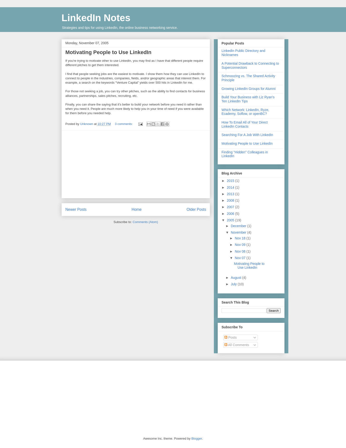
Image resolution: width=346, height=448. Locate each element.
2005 (231, 220)
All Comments (236, 345)
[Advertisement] (136, 164)
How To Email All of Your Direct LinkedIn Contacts (245, 124)
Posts (230, 337)
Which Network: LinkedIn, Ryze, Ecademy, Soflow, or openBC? (245, 112)
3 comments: (124, 124)
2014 (231, 187)
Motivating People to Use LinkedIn (108, 52)
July (234, 284)
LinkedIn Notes (96, 17)
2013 (231, 194)
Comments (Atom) (145, 222)
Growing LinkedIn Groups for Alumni (249, 89)
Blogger (196, 438)
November (239, 232)
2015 (231, 181)
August (236, 278)
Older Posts (196, 209)
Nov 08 (240, 251)
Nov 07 (240, 258)
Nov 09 (240, 245)
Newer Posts (75, 209)
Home (137, 209)
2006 (231, 214)
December (239, 226)
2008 (231, 200)
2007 (231, 207)
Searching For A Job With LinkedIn (247, 135)
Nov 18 (240, 238)
